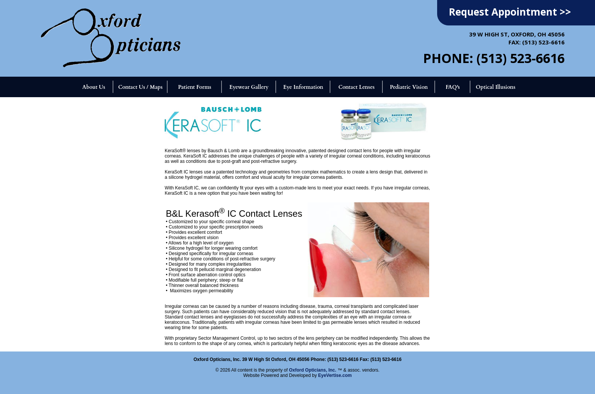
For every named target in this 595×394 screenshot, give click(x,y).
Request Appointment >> (510, 12)
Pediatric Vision (409, 87)
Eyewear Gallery (248, 87)
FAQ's (452, 87)
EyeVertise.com (335, 375)
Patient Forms (194, 87)
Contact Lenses (356, 87)
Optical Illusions (496, 87)
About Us (93, 87)
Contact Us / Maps (140, 87)
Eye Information (303, 87)
